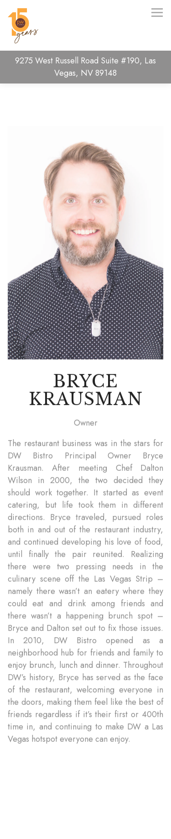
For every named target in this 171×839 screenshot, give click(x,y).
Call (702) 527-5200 (85, 801)
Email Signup (86, 826)
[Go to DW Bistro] (85, 67)
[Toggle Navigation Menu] (157, 12)
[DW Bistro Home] (25, 25)
